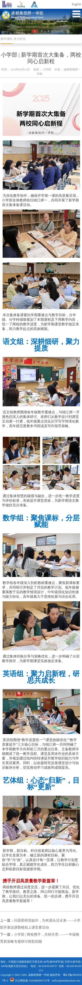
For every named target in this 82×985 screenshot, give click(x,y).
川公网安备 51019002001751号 (30, 980)
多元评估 (19, 39)
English (76, 4)
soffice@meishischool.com (66, 980)
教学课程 (6, 39)
